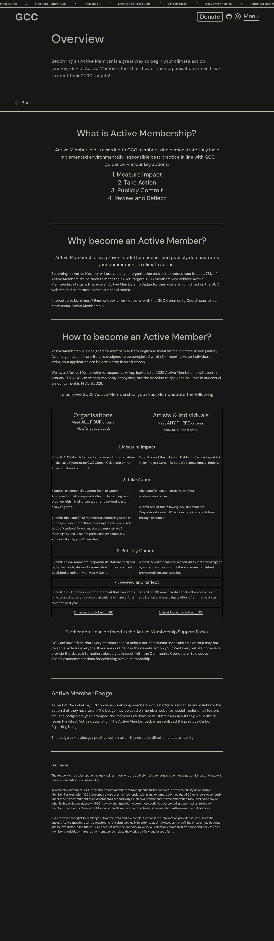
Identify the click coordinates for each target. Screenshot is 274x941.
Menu (251, 16)
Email (98, 300)
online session (133, 300)
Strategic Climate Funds (137, 4)
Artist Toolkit (94, 4)
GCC (26, 17)
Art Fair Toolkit (180, 4)
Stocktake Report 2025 (53, 4)
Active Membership (221, 4)
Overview (77, 39)
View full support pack (93, 428)
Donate (210, 17)
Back (27, 103)
